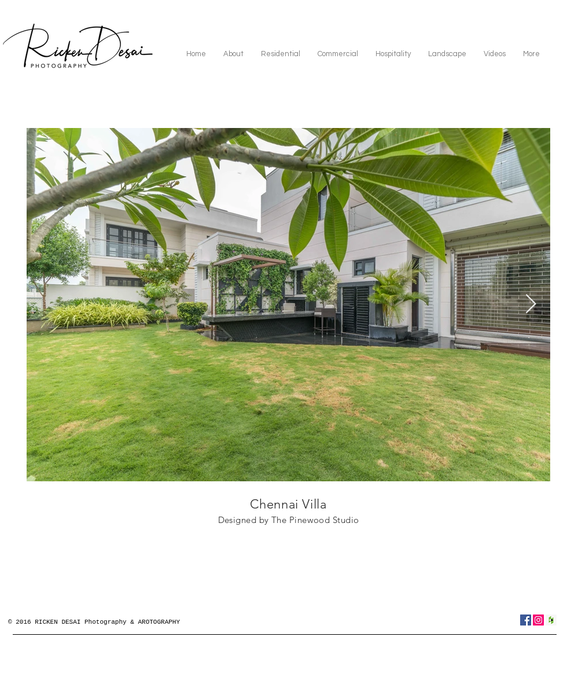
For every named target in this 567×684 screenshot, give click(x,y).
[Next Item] (531, 304)
